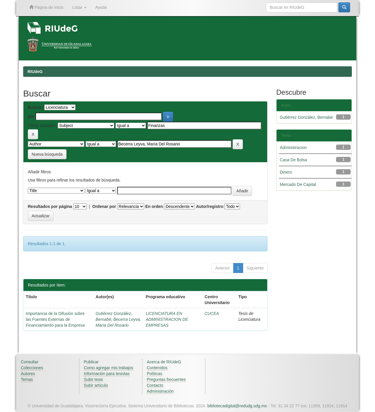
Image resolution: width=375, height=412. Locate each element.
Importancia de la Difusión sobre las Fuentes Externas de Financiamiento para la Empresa (55, 319)
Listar (79, 7)
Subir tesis (93, 379)
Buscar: (35, 107)
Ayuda (101, 7)
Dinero (286, 172)
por (31, 116)
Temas (27, 379)
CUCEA (211, 313)
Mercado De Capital (298, 184)
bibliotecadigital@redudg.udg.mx (237, 405)
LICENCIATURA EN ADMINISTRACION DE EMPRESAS (167, 319)
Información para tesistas (106, 373)
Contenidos (157, 367)
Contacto (155, 385)
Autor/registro (209, 206)
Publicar (91, 362)
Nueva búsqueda (47, 154)
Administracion (293, 147)
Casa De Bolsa (293, 159)
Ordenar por (104, 206)
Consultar (29, 362)
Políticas (154, 373)
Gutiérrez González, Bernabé (306, 117)
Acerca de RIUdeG (164, 362)
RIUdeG (35, 71)
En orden (154, 206)
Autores (28, 373)
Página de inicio (46, 7)
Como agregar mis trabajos (108, 367)
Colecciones (32, 367)
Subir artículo (96, 385)
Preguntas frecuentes (166, 379)
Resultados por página (50, 206)
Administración (160, 391)
